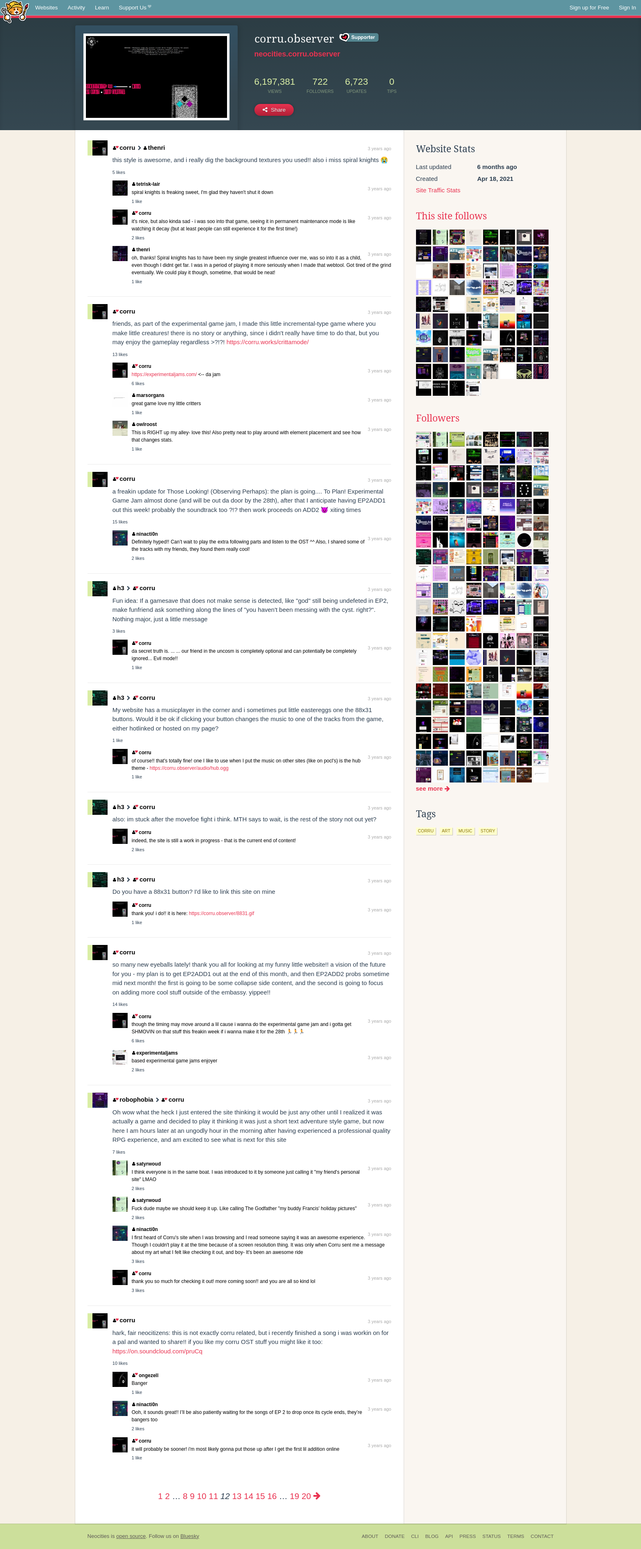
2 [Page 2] (167, 1496)
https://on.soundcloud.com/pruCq (157, 1351)
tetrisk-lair (146, 184)
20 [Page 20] (306, 1496)
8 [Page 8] (185, 1496)
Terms (515, 1536)
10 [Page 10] (202, 1496)
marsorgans (148, 395)
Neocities (99, 1536)
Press (467, 1536)
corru (124, 147)
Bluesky (189, 1536)
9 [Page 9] (192, 1496)
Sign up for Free (589, 8)
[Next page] (317, 1496)
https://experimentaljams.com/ (164, 374)
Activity (76, 8)
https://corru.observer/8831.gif (221, 913)
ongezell (145, 1375)
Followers (437, 418)
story (488, 830)
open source (131, 1536)
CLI (414, 1536)
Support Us (135, 8)
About (370, 1536)
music (465, 830)
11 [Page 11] (213, 1496)
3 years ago (379, 148)
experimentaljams (155, 1053)
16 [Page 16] (272, 1496)
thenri (154, 147)
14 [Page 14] (248, 1496)
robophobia (133, 1099)
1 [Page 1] (160, 1496)
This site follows (451, 216)
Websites (46, 8)
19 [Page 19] (294, 1496)
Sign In (627, 8)
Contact (542, 1536)
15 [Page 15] (260, 1496)
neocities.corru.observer (297, 54)
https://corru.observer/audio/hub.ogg (189, 768)
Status (491, 1536)
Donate (395, 1536)
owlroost (144, 424)
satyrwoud (146, 1164)
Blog (432, 1536)
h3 (118, 587)
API (449, 1536)
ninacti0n (145, 534)
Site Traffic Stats (438, 190)
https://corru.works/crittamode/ (268, 341)
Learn (102, 8)
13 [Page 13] (237, 1496)
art (446, 830)
